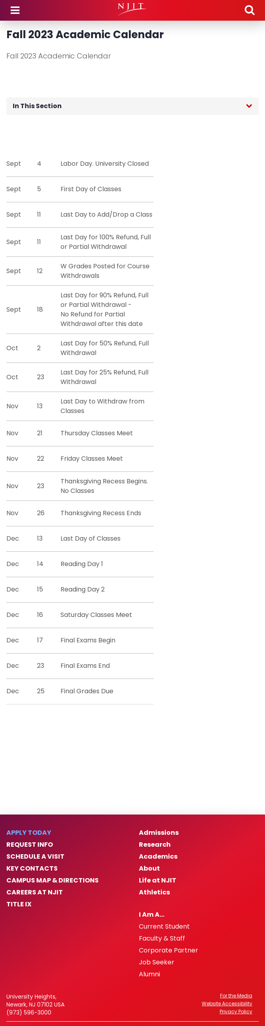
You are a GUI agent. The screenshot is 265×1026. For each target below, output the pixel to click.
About (149, 869)
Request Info (29, 845)
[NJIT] (132, 9)
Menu (15, 10)
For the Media (236, 996)
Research (155, 845)
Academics (158, 857)
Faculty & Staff (162, 939)
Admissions (159, 833)
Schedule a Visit (35, 857)
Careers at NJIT (34, 892)
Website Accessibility (227, 1004)
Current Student (164, 927)
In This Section (37, 106)
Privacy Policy (236, 1012)
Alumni (149, 974)
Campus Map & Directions (52, 880)
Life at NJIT (157, 880)
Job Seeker (156, 962)
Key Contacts (32, 869)
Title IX (18, 904)
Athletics (154, 892)
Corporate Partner (168, 950)
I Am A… (151, 915)
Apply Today (28, 833)
